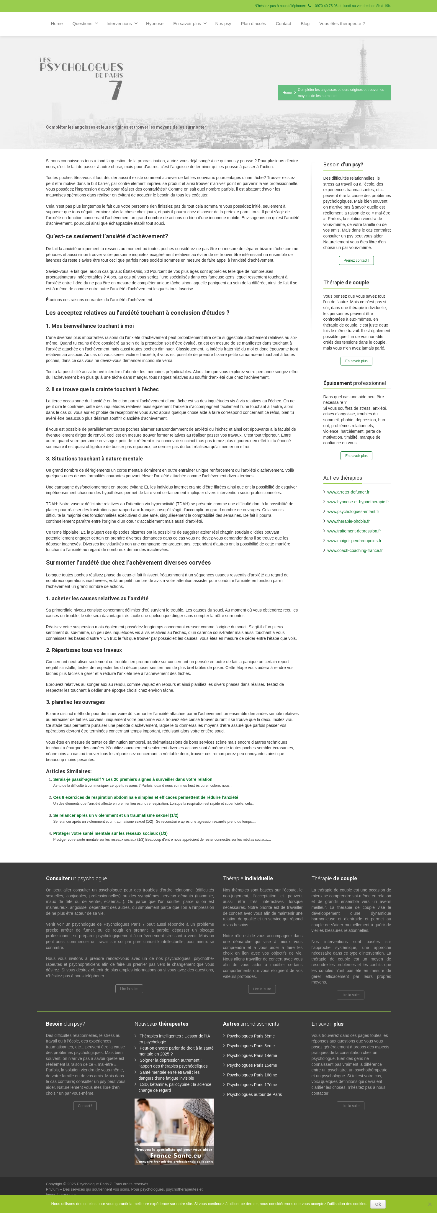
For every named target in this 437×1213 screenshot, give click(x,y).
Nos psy (223, 23)
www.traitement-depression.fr (354, 531)
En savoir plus (190, 23)
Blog (305, 23)
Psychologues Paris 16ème (252, 1075)
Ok (378, 1204)
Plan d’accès (253, 23)
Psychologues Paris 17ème (252, 1084)
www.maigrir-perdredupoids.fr (355, 540)
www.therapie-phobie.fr (349, 521)
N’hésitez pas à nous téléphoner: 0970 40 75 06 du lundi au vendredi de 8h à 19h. (323, 6)
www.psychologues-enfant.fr (353, 511)
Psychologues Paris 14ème (252, 1055)
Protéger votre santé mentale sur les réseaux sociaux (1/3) (110, 833)
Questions (86, 23)
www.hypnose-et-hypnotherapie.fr (358, 501)
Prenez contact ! (356, 260)
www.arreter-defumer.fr (348, 492)
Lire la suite (129, 989)
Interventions (122, 23)
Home (57, 23)
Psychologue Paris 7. (95, 1184)
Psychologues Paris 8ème (251, 1045)
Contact (283, 23)
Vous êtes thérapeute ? (342, 23)
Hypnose (154, 23)
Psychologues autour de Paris (254, 1094)
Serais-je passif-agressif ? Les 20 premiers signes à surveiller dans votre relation (132, 779)
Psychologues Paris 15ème (252, 1065)
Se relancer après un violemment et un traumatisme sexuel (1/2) (116, 815)
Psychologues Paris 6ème (251, 1036)
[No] (430, 1204)
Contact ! (85, 1106)
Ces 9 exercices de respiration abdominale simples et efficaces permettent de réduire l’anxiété (145, 797)
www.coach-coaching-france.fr (355, 550)
